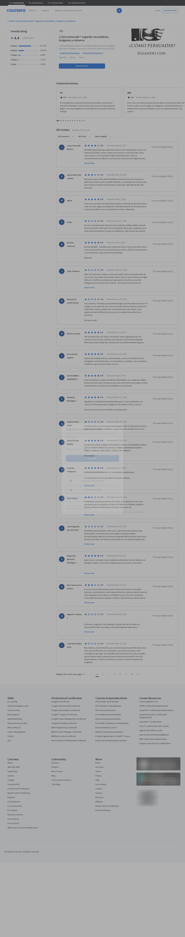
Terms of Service (80, 508)
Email (69, 443)
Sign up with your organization (79, 497)
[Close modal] (118, 427)
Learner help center (92, 501)
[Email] (92, 449)
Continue (92, 458)
